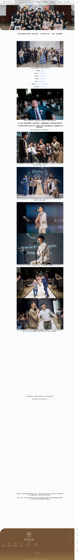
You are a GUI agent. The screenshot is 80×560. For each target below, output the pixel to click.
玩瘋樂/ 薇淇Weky (42, 73)
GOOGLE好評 (67, 2)
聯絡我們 (59, 2)
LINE (22, 546)
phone (3, 546)
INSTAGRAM (77, 541)
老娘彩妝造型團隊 (42, 81)
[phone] (3, 544)
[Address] (36, 543)
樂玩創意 (42, 70)
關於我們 (39, 2)
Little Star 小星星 (42, 76)
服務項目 (46, 2)
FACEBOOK (77, 548)
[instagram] (15, 544)
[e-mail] (28, 544)
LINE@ (77, 534)
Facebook (9, 546)
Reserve (77, 527)
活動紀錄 (53, 2)
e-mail (28, 546)
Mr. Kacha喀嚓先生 (43, 86)
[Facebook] (9, 544)
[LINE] (22, 544)
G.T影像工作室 (42, 78)
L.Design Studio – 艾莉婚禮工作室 (42, 84)
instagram (15, 546)
